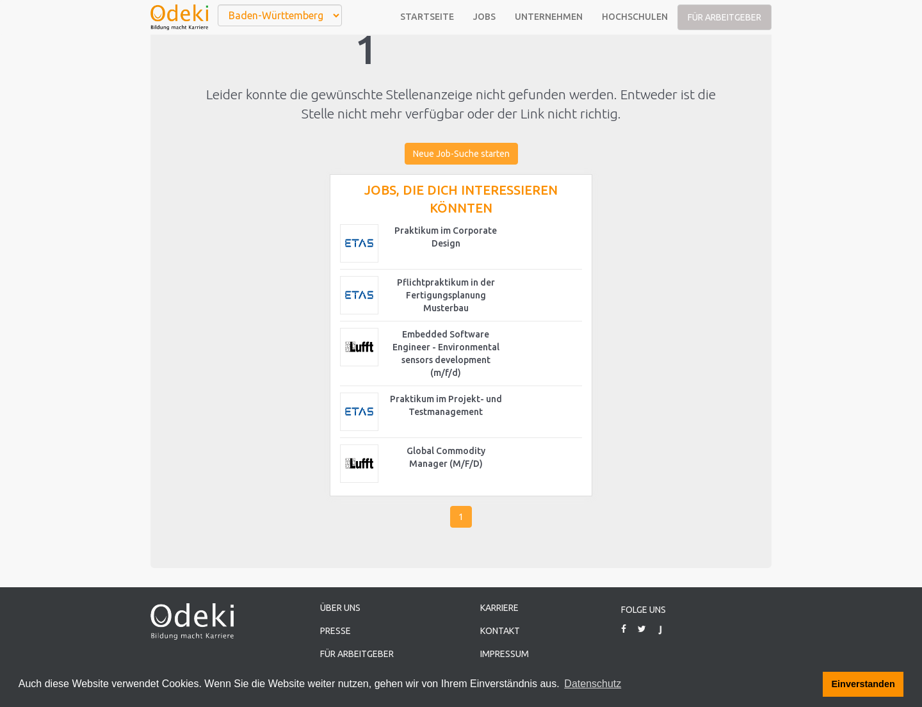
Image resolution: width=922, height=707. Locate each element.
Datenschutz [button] (592, 683)
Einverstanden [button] (863, 684)
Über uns (340, 608)
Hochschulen (635, 17)
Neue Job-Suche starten (461, 154)
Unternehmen (549, 17)
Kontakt (500, 631)
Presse (335, 631)
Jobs (484, 17)
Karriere (499, 608)
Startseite (427, 17)
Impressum (504, 654)
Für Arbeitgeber (724, 17)
